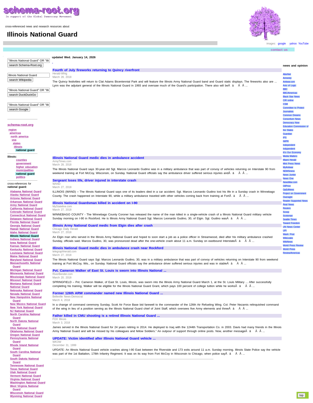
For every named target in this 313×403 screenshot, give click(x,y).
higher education (26, 167)
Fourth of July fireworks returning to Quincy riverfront (96, 70)
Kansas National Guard (25, 246)
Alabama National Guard (25, 191)
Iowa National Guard (23, 242)
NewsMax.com (290, 182)
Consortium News (292, 119)
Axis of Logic (289, 85)
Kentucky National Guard (26, 249)
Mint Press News (291, 163)
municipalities (25, 170)
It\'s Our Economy (292, 152)
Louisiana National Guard (26, 253)
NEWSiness (289, 171)
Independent (289, 145)
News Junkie (289, 175)
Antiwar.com (289, 82)
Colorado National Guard (26, 211)
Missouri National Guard (25, 280)
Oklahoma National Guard (26, 331)
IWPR (286, 141)
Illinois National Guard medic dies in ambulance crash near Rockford (108, 248)
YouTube (303, 43)
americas (15, 133)
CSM (285, 104)
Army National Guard (23, 205)
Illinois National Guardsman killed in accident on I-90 (95, 203)
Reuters (287, 208)
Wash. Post (288, 234)
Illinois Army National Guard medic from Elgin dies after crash (103, 225)
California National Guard (26, 208)
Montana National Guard (25, 283)
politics (20, 177)
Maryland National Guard (26, 259)
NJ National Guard (22, 311)
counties (21, 160)
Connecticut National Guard (28, 215)
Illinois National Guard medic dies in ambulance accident (98, 158)
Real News (288, 204)
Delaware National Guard (26, 218)
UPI (285, 230)
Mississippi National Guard (27, 276)
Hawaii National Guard (24, 229)
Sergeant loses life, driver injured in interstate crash (94, 180)
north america (19, 136)
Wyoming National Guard (26, 396)
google (282, 43)
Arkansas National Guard (26, 201)
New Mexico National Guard (28, 304)
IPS (284, 137)
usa (14, 139)
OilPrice (287, 186)
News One (288, 178)
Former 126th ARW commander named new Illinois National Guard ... (108, 293)
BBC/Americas (290, 93)
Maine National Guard (24, 256)
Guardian (287, 134)
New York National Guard (26, 307)
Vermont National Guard (25, 375)
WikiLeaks (288, 238)
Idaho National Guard (23, 232)
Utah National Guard (23, 372)
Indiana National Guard (25, 239)
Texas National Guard (24, 369)
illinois (18, 146)
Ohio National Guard (23, 328)
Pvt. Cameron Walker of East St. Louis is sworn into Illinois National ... (109, 270)
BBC (285, 89)
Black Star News (291, 96)
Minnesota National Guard (26, 273)
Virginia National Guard (25, 379)
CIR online (288, 100)
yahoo (293, 43)
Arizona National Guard (25, 198)
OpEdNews (288, 189)
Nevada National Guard (25, 294)
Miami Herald (289, 160)
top (301, 395)
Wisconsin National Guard (26, 392)
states (17, 143)
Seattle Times (290, 219)
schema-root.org (20, 125)
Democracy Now (291, 122)
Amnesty (287, 78)
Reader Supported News (295, 201)
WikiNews (288, 242)
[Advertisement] (89, 119)
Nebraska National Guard (26, 290)
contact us (279, 49)
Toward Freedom (291, 223)
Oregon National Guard (25, 334)
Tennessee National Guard (27, 365)
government (23, 163)
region (13, 129)
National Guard (19, 287)
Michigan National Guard (26, 270)
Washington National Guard (27, 382)
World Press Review (293, 245)
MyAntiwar (288, 167)
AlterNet (287, 74)
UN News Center (291, 227)
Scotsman (288, 216)
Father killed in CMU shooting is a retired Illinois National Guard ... (106, 315)
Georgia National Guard (25, 225)
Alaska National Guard (24, 194)
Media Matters (290, 156)
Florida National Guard (24, 222)
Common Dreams (292, 115)
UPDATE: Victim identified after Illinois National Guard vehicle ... (104, 338)
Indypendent (289, 149)
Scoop (286, 212)
